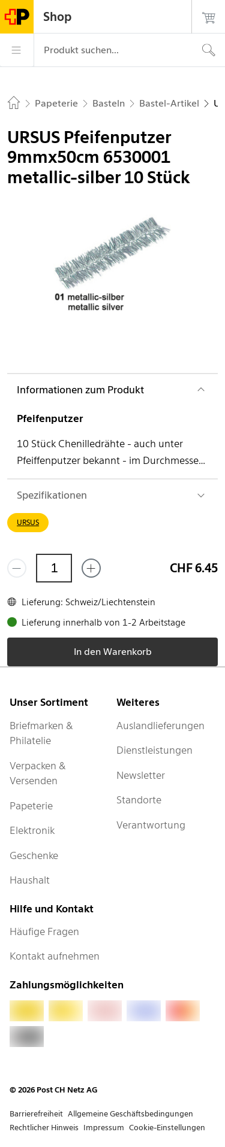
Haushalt (30, 880)
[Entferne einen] (16, 568)
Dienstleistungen (154, 750)
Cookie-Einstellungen (167, 1127)
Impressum (103, 1127)
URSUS (28, 522)
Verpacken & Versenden (38, 773)
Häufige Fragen (44, 931)
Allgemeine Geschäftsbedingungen (130, 1113)
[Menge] (54, 568)
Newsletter (140, 775)
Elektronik (32, 830)
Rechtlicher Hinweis (44, 1127)
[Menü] (17, 50)
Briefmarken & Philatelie (41, 733)
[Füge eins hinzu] (91, 568)
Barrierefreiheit (36, 1113)
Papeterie (31, 806)
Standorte (138, 800)
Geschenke (34, 855)
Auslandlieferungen (160, 726)
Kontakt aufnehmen (55, 956)
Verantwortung (150, 825)
